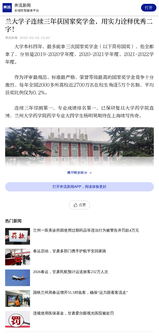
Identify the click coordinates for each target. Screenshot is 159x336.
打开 (149, 7)
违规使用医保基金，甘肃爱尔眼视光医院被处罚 (73, 313)
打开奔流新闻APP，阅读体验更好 (79, 187)
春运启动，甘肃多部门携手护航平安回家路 (69, 251)
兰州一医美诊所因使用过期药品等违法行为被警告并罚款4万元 (86, 230)
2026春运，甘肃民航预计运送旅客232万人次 (70, 272)
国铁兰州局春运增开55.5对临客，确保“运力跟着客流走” (80, 292)
